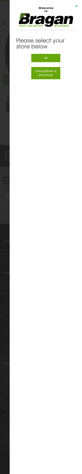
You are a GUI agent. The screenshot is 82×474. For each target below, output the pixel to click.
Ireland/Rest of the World (45, 73)
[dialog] (46, 237)
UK (46, 58)
